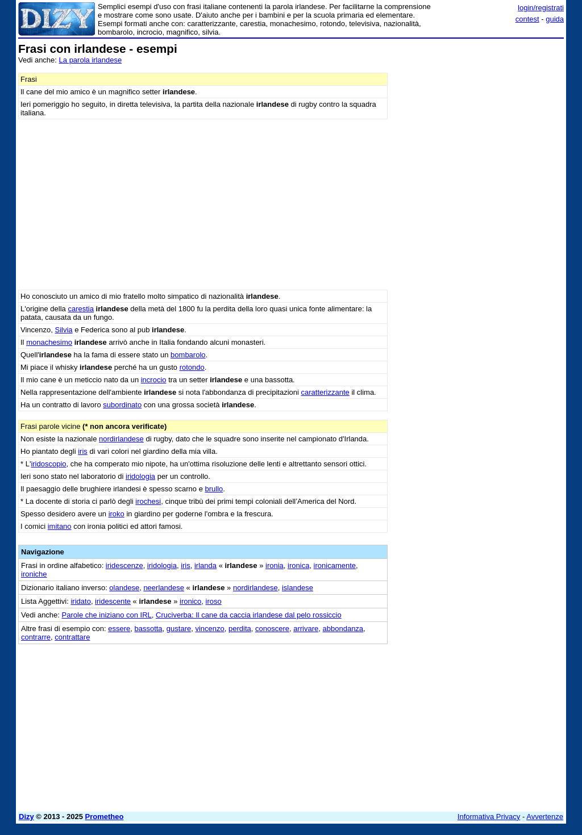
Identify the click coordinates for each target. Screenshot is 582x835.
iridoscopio (48, 464)
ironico (190, 601)
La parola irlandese (90, 60)
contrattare (72, 637)
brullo (214, 489)
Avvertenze (544, 816)
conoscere (272, 628)
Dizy (26, 816)
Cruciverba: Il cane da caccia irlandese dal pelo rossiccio (249, 615)
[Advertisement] (478, 114)
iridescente (113, 601)
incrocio (154, 379)
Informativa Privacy (489, 816)
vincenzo (209, 628)
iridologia (140, 476)
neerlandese (163, 587)
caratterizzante (325, 392)
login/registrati (541, 7)
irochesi (148, 501)
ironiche (34, 574)
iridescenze (124, 565)
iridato (80, 601)
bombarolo (188, 354)
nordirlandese (121, 439)
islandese (297, 587)
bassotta (148, 628)
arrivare (305, 628)
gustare (179, 628)
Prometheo (104, 816)
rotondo (192, 367)
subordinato (122, 404)
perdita (239, 628)
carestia (81, 308)
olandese (124, 587)
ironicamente (335, 565)
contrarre (36, 637)
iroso (214, 601)
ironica (298, 565)
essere (119, 628)
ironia (274, 565)
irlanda (205, 565)
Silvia (63, 329)
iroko (116, 514)
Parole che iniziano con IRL (107, 615)
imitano (60, 526)
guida (555, 19)
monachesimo (49, 342)
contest (527, 19)
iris (83, 451)
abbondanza (343, 628)
